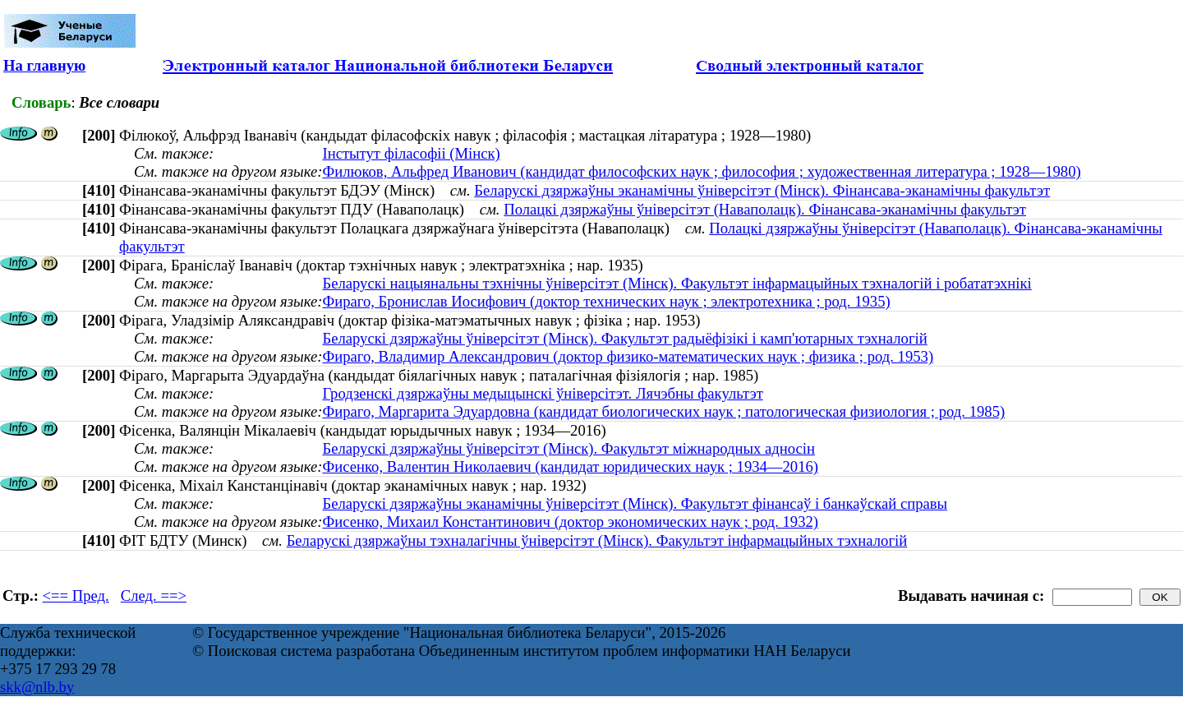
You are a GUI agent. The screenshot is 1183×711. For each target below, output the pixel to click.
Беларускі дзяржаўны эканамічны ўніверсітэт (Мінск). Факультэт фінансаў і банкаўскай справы (634, 503)
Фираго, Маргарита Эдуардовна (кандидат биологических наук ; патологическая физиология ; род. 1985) (663, 411)
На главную (44, 65)
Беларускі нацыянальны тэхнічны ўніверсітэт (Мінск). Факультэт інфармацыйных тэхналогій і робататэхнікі (676, 283)
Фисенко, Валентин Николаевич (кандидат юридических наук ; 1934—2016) (570, 466)
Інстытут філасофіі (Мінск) (410, 153)
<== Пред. (76, 595)
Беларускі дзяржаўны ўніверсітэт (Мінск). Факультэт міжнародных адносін (568, 448)
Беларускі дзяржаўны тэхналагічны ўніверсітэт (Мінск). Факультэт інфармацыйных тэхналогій (597, 540)
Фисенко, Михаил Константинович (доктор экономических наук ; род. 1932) (570, 521)
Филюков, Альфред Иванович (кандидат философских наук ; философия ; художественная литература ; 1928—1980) (701, 171)
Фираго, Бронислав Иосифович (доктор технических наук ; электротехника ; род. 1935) (606, 301)
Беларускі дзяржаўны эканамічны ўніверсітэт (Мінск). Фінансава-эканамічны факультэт (762, 190)
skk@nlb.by (37, 686)
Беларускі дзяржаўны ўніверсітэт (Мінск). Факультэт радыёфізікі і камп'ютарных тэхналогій (624, 338)
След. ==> (153, 595)
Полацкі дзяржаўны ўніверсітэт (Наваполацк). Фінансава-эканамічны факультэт (765, 209)
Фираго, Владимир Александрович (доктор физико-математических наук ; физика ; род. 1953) (627, 356)
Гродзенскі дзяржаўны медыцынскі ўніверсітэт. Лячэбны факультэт (542, 393)
